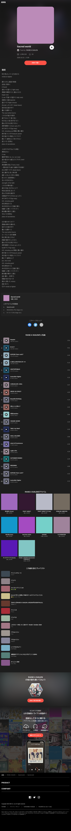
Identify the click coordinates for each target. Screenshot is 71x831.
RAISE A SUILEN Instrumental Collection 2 (27, 558)
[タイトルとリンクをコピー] (41, 325)
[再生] (52, 47)
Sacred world (15, 297)
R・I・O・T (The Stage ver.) (14, 312)
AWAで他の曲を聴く (35, 700)
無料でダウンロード (35, 735)
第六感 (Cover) (9, 534)
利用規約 (3, 806)
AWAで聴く (35, 63)
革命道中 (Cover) (9, 511)
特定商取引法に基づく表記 (45, 806)
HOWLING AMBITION (61, 511)
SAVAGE (44, 534)
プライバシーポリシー (15, 806)
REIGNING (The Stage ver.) (15, 310)
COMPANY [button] (5, 789)
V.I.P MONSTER (62, 534)
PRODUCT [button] (5, 783)
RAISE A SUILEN (32, 50)
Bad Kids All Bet (26, 534)
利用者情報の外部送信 (29, 806)
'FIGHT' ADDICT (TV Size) (44, 511)
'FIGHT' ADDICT (27, 511)
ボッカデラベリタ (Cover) (9, 558)
